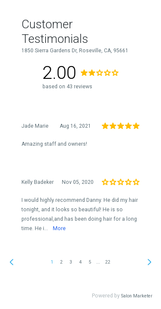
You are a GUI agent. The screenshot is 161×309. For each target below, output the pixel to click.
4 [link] (80, 262)
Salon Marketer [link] (136, 296)
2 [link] (61, 262)
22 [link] (107, 262)
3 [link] (71, 262)
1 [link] (52, 262)
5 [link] (89, 262)
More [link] (59, 228)
